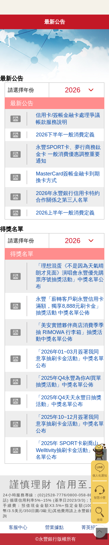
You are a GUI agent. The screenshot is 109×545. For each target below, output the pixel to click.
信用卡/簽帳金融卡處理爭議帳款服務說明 (68, 118)
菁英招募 (90, 527)
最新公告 (54, 22)
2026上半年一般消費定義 (65, 213)
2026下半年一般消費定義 (65, 135)
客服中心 (18, 527)
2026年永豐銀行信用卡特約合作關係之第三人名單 (68, 196)
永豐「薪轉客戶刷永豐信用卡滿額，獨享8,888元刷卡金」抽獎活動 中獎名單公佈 (70, 306)
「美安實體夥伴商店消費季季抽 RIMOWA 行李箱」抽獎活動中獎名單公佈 (70, 332)
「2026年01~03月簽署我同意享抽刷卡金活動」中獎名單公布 (70, 358)
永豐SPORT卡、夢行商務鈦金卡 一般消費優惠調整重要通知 (68, 154)
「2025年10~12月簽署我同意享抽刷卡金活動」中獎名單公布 (70, 424)
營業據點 (54, 527)
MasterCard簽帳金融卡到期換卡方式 (68, 177)
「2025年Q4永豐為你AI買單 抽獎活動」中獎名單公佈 (68, 381)
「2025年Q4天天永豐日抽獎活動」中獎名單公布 (68, 401)
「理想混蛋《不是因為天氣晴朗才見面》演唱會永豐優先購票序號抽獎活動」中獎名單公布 (70, 276)
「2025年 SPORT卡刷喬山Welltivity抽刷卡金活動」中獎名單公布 (69, 450)
